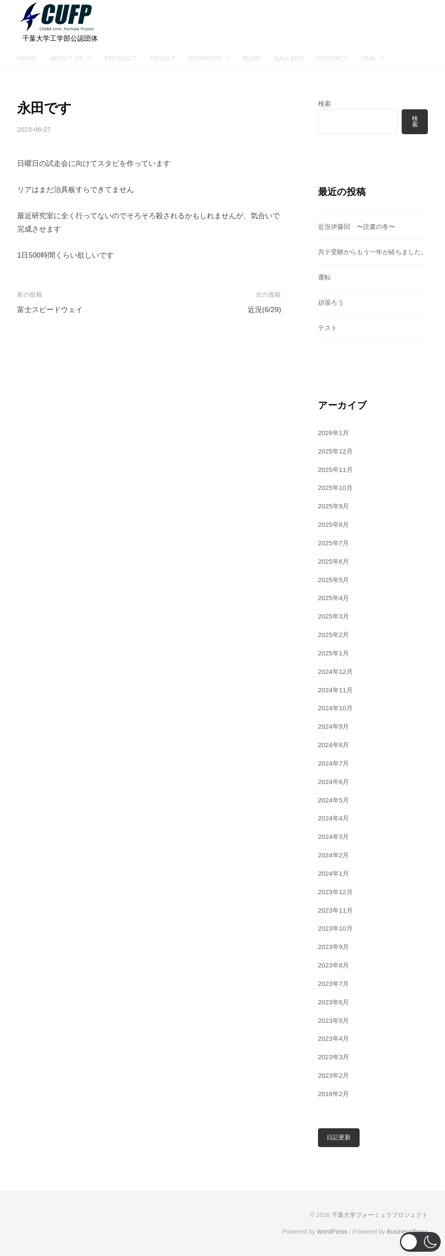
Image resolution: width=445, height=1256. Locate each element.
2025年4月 (333, 597)
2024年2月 (333, 855)
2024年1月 (333, 873)
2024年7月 (333, 763)
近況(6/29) (264, 310)
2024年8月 (333, 744)
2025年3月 (333, 616)
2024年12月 (335, 671)
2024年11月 (335, 690)
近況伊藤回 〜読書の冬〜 (356, 226)
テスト (327, 327)
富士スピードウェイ (50, 310)
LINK (368, 58)
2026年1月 (333, 432)
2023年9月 (333, 946)
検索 (324, 103)
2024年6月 (333, 781)
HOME (27, 58)
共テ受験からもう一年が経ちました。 (372, 251)
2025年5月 (333, 579)
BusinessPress (407, 1231)
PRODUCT (121, 58)
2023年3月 (333, 1057)
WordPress (332, 1231)
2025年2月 (333, 634)
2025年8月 (333, 524)
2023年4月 (333, 1038)
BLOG (251, 58)
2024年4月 (333, 818)
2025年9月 (333, 506)
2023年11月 (335, 910)
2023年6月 (333, 1002)
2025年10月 (335, 487)
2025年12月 (335, 451)
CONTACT (332, 58)
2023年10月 (335, 928)
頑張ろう (331, 302)
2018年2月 (333, 1093)
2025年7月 (333, 543)
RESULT (162, 58)
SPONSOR (204, 58)
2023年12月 (335, 891)
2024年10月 (335, 708)
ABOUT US (66, 58)
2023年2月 (333, 1075)
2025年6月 (333, 561)
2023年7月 (333, 983)
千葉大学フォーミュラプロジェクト (380, 1214)
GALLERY (289, 58)
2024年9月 (333, 726)
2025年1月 (333, 653)
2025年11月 (335, 469)
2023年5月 (333, 1020)
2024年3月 (333, 836)
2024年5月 (333, 800)
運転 (324, 277)
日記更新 (339, 1137)
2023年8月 (333, 965)
